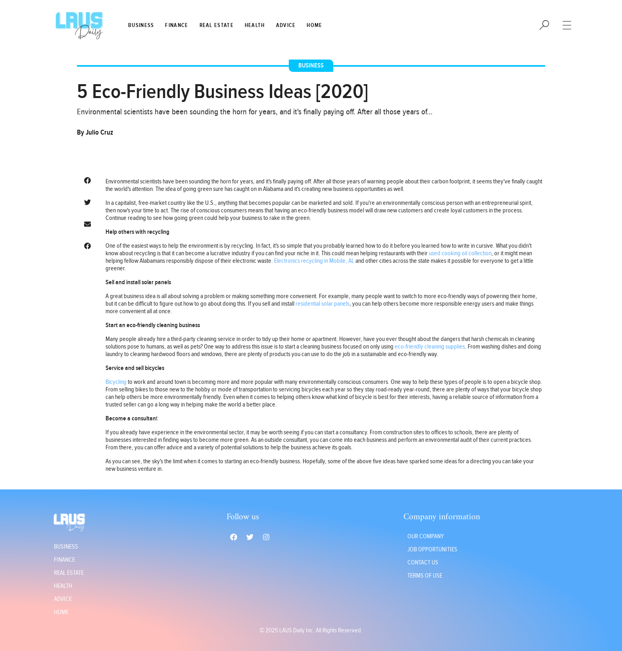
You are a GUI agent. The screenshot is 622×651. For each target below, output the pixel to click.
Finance (176, 25)
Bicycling (116, 382)
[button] (87, 180)
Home (314, 25)
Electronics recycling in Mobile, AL (314, 261)
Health (255, 25)
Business (141, 25)
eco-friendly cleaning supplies (430, 347)
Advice (286, 25)
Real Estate (217, 25)
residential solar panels (322, 304)
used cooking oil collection (460, 253)
